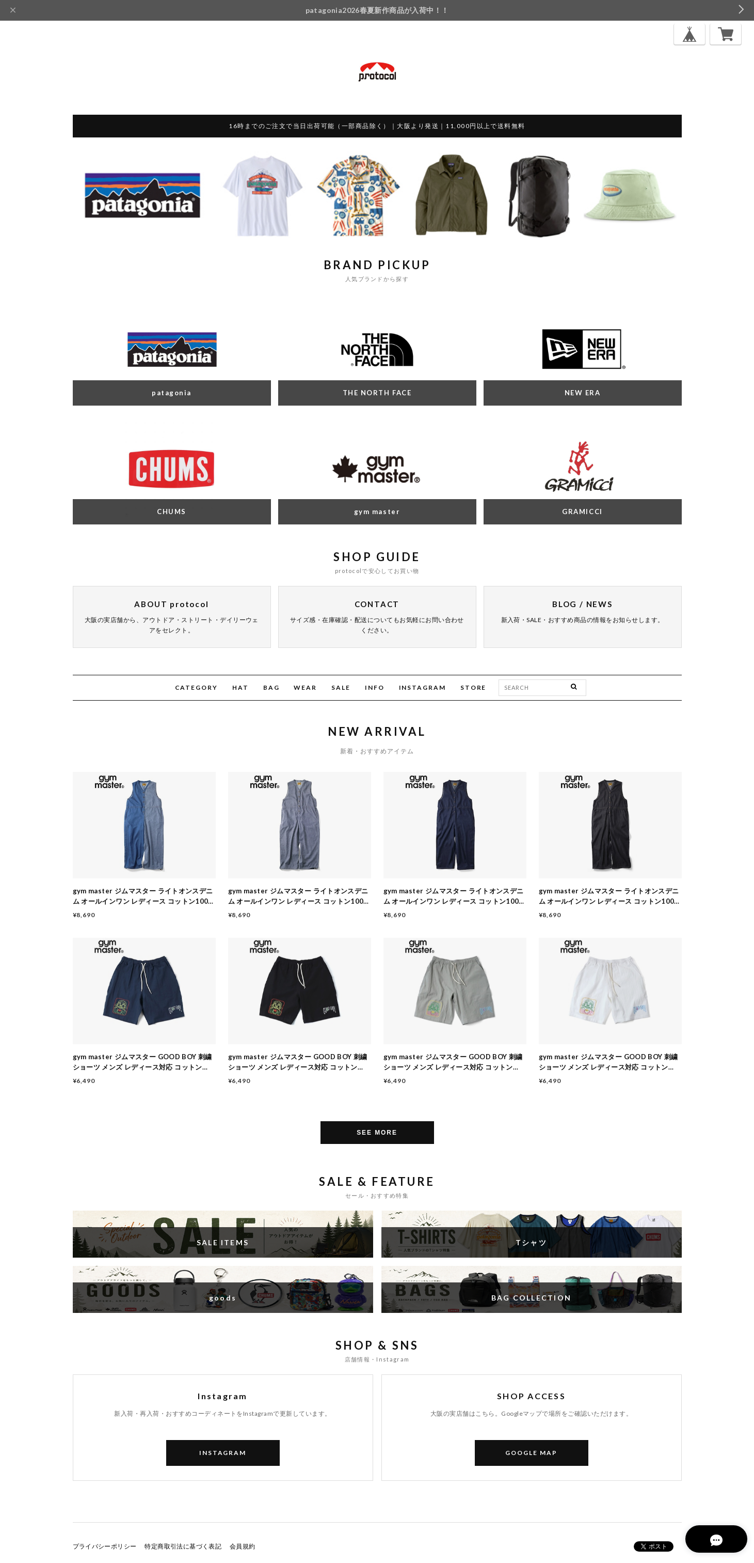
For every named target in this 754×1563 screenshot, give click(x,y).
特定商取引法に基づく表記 (183, 1546)
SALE (340, 687)
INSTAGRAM (422, 687)
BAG (271, 687)
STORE (473, 687)
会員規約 (242, 1546)
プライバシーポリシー (105, 1546)
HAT (240, 687)
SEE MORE (377, 1132)
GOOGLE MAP (531, 1453)
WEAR (305, 687)
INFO (374, 687)
